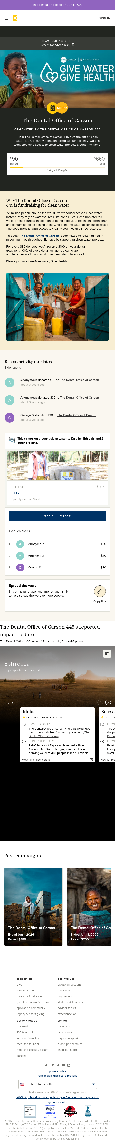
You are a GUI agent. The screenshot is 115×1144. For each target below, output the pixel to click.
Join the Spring (26, 990)
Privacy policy (57, 1071)
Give (19, 984)
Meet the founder (28, 1044)
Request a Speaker (69, 1038)
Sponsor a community (31, 1008)
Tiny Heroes (65, 996)
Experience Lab (67, 1014)
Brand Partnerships (70, 1044)
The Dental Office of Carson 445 (70, 129)
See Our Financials (28, 1038)
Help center (65, 1032)
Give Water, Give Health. (57, 44)
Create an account (69, 984)
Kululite (15, 493)
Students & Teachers (70, 1002)
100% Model (25, 1032)
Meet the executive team (32, 1050)
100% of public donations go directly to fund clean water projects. (57, 1097)
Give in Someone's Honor (33, 1002)
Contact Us (64, 1026)
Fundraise (64, 990)
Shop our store (67, 1050)
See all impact (57, 516)
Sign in (104, 18)
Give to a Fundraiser (29, 996)
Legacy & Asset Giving (30, 1014)
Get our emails (57, 1102)
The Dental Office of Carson (39, 235)
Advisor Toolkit (67, 1008)
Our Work (23, 1026)
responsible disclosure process (57, 1076)
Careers (21, 1056)
